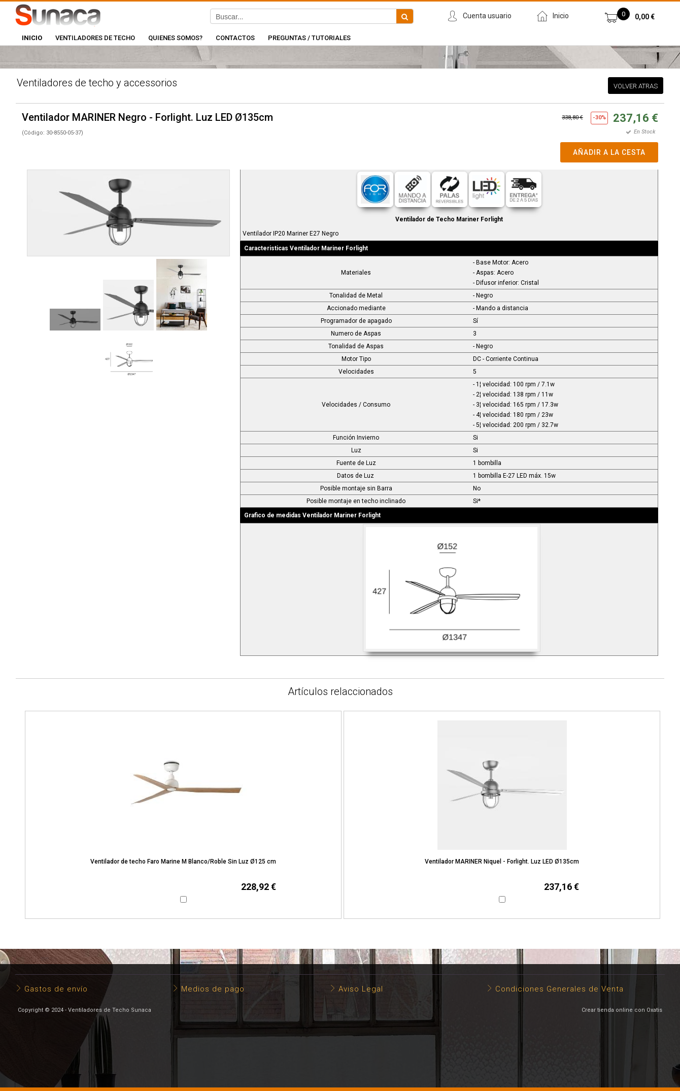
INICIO (32, 38)
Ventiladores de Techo (95, 38)
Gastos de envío (56, 989)
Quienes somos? (175, 38)
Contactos (235, 38)
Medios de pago (213, 989)
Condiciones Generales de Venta (559, 989)
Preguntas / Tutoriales (309, 38)
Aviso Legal (360, 989)
